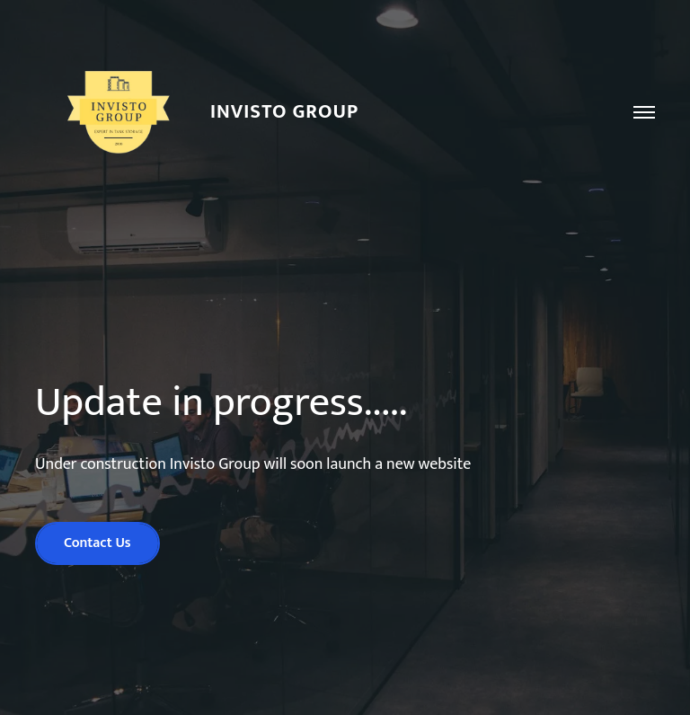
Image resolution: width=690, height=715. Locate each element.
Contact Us (97, 543)
